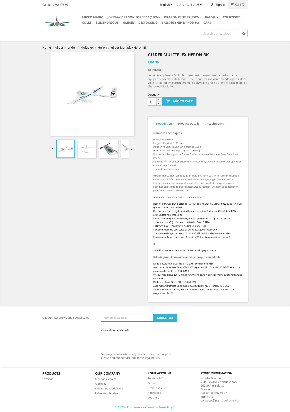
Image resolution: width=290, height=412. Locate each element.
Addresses (154, 392)
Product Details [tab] (188, 123)
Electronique (107, 23)
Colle (86, 23)
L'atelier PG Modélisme (109, 388)
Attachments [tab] (214, 123)
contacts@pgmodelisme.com (220, 400)
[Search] (224, 33)
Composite (231, 17)
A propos (100, 383)
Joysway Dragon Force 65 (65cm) (133, 17)
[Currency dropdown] (197, 5)
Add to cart (179, 101)
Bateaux (211, 17)
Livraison (47, 379)
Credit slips (155, 388)
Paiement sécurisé (106, 393)
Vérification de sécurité (115, 330)
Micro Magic (92, 17)
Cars (207, 23)
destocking (148, 23)
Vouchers (153, 397)
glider (128, 23)
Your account (159, 373)
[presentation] (126, 340)
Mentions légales (105, 379)
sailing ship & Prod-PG (180, 23)
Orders (152, 383)
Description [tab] (164, 123)
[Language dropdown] (167, 5)
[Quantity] (152, 101)
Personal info (156, 378)
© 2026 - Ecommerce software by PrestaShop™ (145, 407)
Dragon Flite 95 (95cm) (182, 17)
